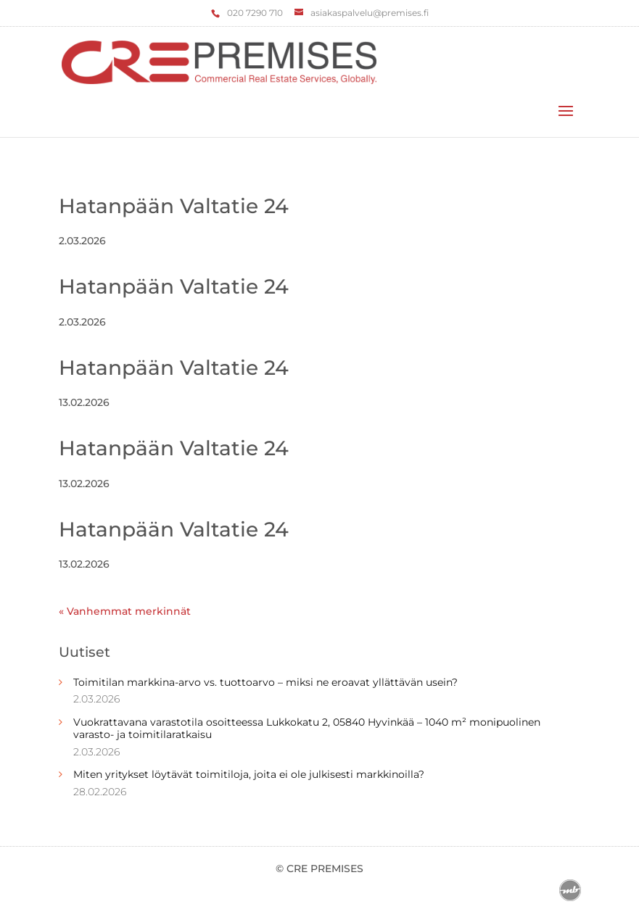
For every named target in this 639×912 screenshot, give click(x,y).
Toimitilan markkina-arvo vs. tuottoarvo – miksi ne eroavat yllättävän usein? (265, 682)
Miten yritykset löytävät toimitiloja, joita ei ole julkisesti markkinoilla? (248, 774)
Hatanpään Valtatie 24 (174, 206)
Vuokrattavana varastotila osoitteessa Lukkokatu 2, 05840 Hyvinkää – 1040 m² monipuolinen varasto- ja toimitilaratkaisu (306, 728)
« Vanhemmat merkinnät (125, 611)
